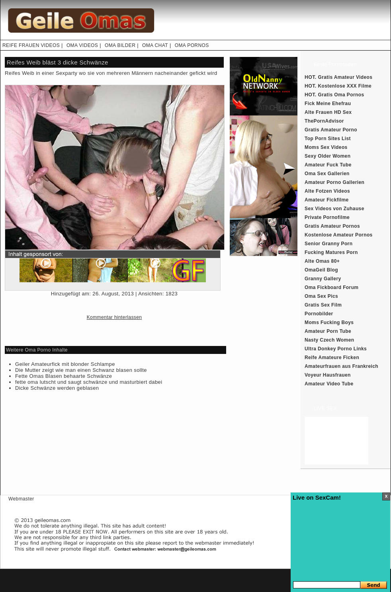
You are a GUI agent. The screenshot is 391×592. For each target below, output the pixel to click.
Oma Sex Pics (321, 296)
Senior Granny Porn (328, 243)
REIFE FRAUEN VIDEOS (31, 45)
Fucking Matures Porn (331, 252)
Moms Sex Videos (326, 147)
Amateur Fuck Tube (328, 165)
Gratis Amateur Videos (345, 77)
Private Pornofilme (327, 217)
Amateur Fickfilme (327, 200)
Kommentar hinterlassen (114, 317)
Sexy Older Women (327, 156)
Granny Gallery (323, 278)
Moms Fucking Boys (329, 322)
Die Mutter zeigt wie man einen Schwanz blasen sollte (81, 370)
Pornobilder (319, 314)
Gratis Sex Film (323, 305)
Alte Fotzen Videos (327, 191)
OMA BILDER (120, 45)
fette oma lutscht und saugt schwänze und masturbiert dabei (88, 382)
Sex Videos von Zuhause (334, 208)
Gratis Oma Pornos (341, 95)
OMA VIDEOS (82, 45)
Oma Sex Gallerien (327, 173)
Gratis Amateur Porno (331, 130)
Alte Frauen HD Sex (328, 112)
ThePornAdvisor (324, 121)
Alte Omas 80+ (322, 261)
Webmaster (21, 499)
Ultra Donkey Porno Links (336, 349)
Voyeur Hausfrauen (328, 375)
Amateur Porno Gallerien (334, 182)
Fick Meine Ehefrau (328, 103)
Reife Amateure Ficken (332, 357)
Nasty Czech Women (329, 340)
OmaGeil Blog (321, 270)
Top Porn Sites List (328, 138)
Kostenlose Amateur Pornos (339, 235)
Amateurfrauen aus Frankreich (341, 366)
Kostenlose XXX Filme (345, 86)
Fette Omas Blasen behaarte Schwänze (63, 376)
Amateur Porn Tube (328, 331)
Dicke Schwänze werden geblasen (57, 388)
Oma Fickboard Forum (331, 287)
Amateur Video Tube (329, 384)
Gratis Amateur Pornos (332, 226)
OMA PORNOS (192, 45)
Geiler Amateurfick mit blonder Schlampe (65, 364)
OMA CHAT (155, 45)
